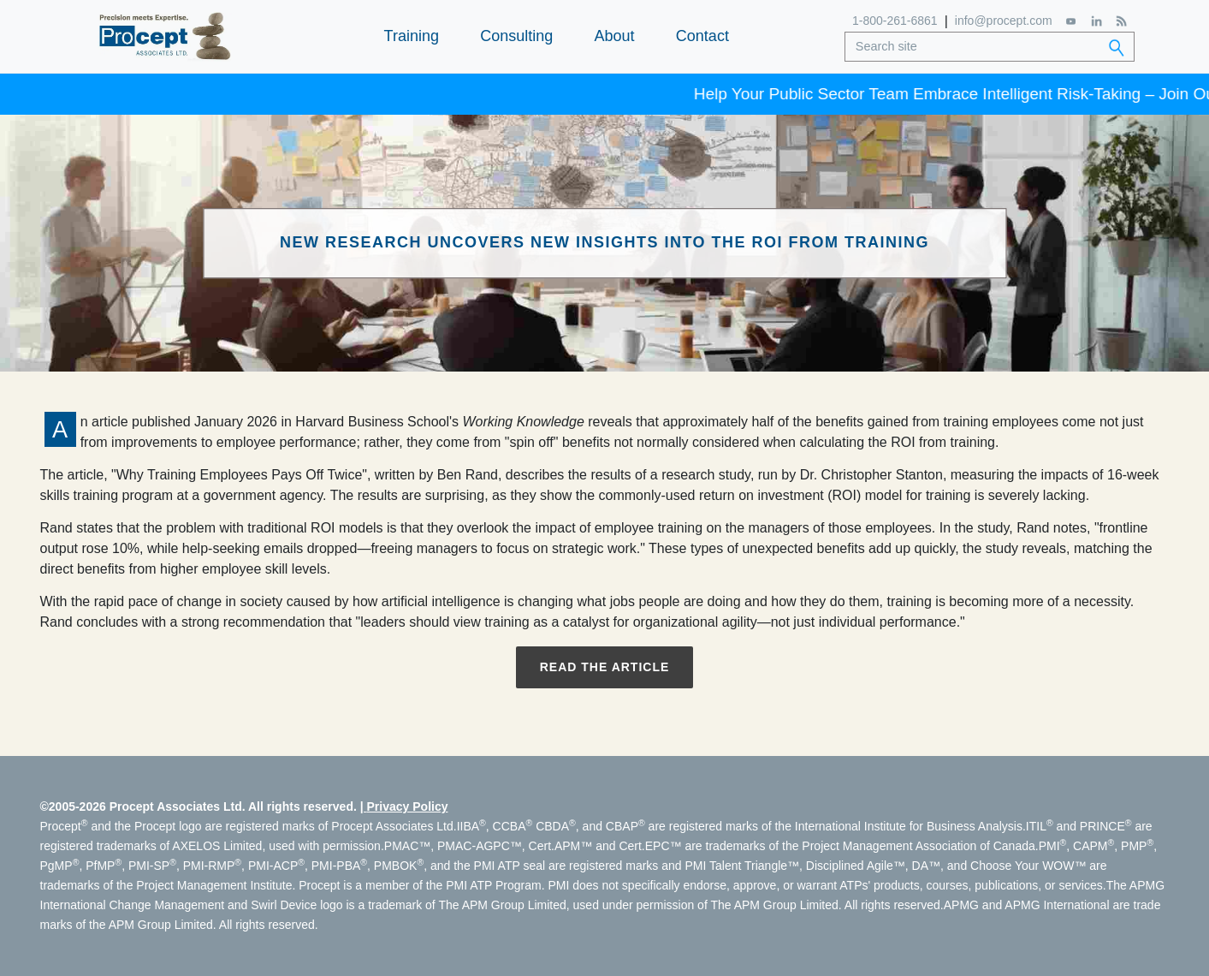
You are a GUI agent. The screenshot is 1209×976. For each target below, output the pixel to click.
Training (411, 36)
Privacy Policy (407, 806)
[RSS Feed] (1121, 21)
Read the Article (605, 667)
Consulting (516, 36)
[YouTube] (1071, 21)
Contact (702, 36)
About (615, 36)
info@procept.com (1003, 20)
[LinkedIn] (1096, 21)
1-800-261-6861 (895, 20)
